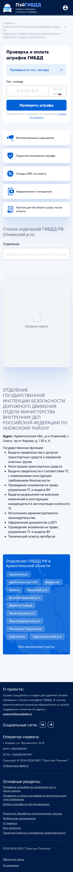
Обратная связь (13, 859)
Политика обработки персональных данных (32, 813)
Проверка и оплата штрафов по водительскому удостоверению (35, 797)
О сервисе (10, 823)
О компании (11, 865)
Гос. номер (14, 81)
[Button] (65, 7)
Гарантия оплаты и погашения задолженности (34, 832)
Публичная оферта (15, 765)
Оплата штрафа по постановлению (26, 804)
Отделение (11, 244)
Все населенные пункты (36, 647)
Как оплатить (12, 827)
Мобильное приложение (19, 818)
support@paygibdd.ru (17, 713)
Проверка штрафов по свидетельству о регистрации (29, 788)
